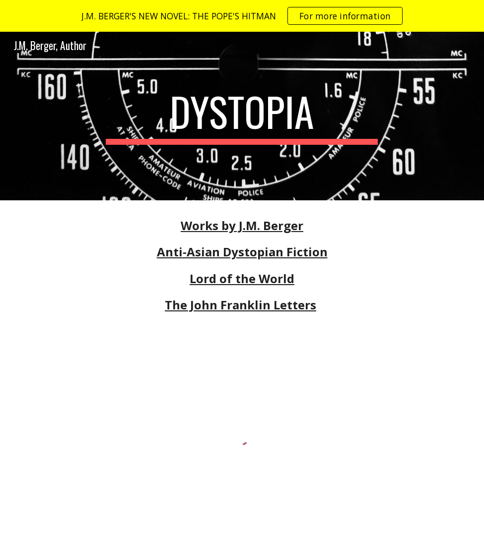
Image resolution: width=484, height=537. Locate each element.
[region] (242, 16)
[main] (242, 116)
